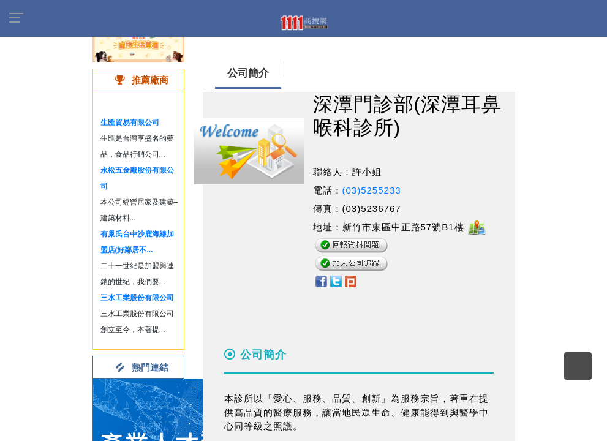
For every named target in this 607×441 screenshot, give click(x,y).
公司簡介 (248, 73)
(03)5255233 (371, 190)
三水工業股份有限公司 (137, 297)
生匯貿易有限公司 (129, 122)
